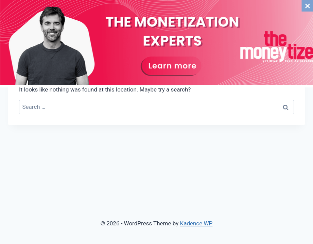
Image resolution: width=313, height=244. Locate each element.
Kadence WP (196, 223)
